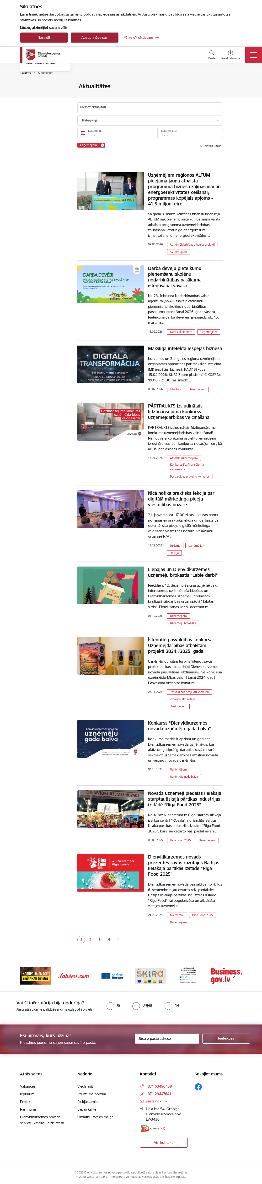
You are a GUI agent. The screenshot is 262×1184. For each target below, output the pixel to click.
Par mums (28, 1109)
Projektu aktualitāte (182, 699)
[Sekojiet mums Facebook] (198, 1086)
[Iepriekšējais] (27, 976)
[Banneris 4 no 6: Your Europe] (150, 975)
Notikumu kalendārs (41, 86)
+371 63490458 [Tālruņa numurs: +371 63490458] (159, 1086)
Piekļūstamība (88, 1101)
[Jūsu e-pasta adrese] (167, 1039)
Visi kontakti (163, 1142)
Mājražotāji (177, 915)
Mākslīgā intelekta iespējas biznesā (185, 348)
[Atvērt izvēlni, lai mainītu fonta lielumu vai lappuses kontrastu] (230, 55)
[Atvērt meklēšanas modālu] (212, 55)
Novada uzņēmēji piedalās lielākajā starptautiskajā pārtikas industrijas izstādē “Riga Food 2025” (184, 799)
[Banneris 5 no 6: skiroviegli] (188, 975)
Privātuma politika (91, 1094)
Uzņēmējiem (178, 251)
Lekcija (174, 553)
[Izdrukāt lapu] (235, 84)
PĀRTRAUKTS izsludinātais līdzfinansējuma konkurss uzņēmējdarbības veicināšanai (179, 411)
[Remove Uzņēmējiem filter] (102, 145)
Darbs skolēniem (181, 332)
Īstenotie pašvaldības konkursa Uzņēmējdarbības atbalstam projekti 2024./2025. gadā (180, 645)
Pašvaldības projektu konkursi (189, 692)
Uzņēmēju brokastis (183, 623)
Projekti (26, 1101)
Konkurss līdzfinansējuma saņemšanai (187, 467)
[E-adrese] (149, 1128)
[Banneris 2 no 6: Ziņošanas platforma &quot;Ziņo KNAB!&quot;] (73, 975)
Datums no (95, 130)
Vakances (27, 1086)
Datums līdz (169, 130)
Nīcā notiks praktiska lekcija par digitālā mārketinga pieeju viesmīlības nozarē (181, 498)
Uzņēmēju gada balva (184, 776)
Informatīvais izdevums (43, 103)
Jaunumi (32, 95)
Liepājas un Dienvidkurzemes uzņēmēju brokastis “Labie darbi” (183, 572)
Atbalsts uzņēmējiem (184, 458)
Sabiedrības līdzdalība (42, 119)
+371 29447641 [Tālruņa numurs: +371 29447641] (158, 1093)
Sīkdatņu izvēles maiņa (95, 1117)
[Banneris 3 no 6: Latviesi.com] (112, 975)
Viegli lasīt (85, 1086)
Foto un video (36, 111)
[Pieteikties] (226, 1039)
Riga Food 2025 (180, 840)
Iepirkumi (27, 1094)
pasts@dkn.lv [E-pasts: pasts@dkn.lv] (156, 1101)
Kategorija (89, 120)
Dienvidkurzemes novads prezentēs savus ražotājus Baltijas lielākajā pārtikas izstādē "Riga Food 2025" (183, 865)
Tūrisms (175, 545)
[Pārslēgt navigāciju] (253, 55)
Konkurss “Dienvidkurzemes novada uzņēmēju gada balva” (179, 726)
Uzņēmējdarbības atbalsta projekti (192, 244)
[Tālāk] (234, 976)
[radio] (113, 1005)
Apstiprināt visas (94, 37)
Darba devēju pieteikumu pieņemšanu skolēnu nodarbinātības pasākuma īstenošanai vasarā (175, 276)
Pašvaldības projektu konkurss (190, 476)
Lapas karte (86, 1109)
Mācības (175, 389)
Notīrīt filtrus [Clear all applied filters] (213, 146)
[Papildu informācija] (163, 1128)
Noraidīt (43, 37)
